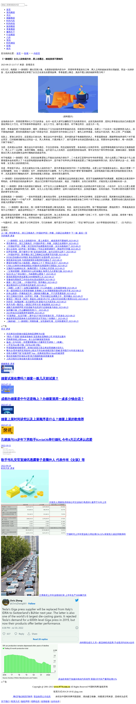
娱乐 (8, 48)
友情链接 (45, 701)
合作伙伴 (55, 701)
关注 (8, 15)
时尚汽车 (10, 21)
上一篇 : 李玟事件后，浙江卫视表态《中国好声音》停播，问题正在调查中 (36, 233)
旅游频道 (10, 26)
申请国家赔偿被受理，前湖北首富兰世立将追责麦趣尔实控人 (35, 348)
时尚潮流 (10, 43)
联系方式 (15, 701)
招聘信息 (35, 701)
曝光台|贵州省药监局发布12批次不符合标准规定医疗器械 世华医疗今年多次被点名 (45, 350)
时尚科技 (10, 23)
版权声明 (25, 701)
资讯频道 (10, 12)
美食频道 (10, 29)
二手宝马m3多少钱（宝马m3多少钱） (24, 345)
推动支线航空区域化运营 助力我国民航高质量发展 (30, 356)
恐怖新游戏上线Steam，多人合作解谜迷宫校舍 (28, 339)
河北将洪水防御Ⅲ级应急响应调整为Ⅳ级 (25, 334)
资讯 (8, 40)
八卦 (8, 37)
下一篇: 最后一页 (79, 233)
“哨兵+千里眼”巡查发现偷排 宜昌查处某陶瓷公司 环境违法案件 (36, 336)
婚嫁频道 (10, 18)
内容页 (37, 53)
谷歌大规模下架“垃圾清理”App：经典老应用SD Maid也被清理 (35, 353)
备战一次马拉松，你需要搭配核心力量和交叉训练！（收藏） (35, 342)
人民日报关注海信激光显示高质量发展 (24, 359)
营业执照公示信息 (42, 696)
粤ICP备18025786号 (23, 696)
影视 (8, 46)
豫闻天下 (10, 32)
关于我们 (5, 701)
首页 (8, 9)
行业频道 (10, 34)
